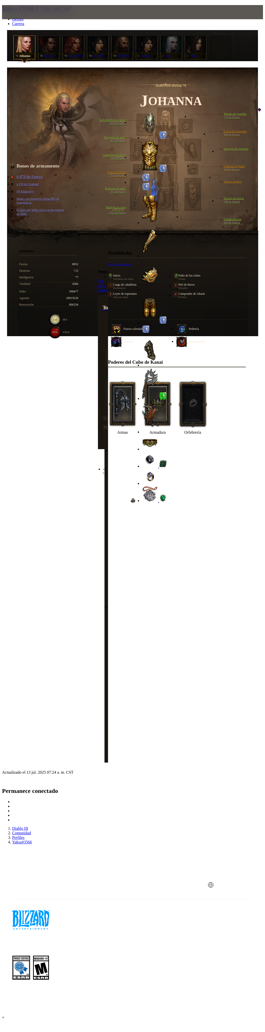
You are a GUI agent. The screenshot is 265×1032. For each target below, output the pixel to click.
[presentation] (21, 18)
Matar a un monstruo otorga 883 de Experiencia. (35, 200)
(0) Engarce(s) (23, 192)
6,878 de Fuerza (27, 177)
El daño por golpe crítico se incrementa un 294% (38, 212)
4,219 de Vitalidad (25, 184)
